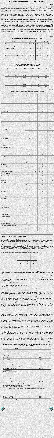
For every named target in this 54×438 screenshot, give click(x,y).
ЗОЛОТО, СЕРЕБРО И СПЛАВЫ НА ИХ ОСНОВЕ (13, 236)
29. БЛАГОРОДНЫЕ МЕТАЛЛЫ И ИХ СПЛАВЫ (27, 1)
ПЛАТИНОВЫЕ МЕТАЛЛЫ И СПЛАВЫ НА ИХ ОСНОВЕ (15, 312)
